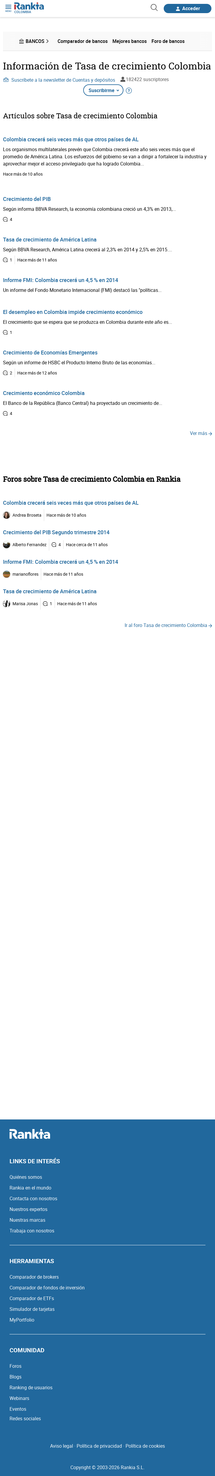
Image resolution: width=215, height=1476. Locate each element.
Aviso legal (61, 1446)
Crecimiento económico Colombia (44, 393)
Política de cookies (145, 1446)
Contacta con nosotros (33, 1198)
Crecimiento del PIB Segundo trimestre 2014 (56, 532)
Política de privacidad (99, 1446)
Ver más (201, 433)
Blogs (15, 1376)
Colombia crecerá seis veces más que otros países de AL (71, 139)
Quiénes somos (26, 1177)
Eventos (18, 1409)
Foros (15, 1366)
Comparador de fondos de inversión (47, 1287)
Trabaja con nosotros (32, 1230)
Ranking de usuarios (31, 1387)
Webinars (19, 1398)
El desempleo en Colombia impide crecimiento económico (73, 311)
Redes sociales (25, 1418)
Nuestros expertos (28, 1209)
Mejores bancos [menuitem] (129, 41)
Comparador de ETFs (32, 1298)
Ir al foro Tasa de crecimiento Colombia (168, 625)
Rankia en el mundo (30, 1187)
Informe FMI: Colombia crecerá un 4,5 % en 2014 (60, 280)
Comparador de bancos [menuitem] (83, 41)
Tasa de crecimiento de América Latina (50, 239)
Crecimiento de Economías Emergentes (50, 352)
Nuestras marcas (27, 1220)
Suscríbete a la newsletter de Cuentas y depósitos (59, 80)
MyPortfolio (22, 1320)
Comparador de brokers (34, 1277)
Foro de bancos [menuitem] (168, 41)
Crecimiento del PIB (27, 198)
